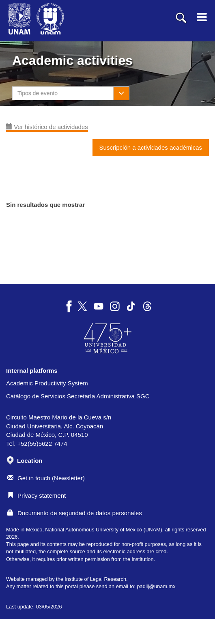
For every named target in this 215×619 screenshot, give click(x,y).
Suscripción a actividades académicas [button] (150, 147)
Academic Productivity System (47, 383)
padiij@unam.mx (156, 586)
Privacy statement (36, 495)
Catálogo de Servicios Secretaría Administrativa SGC (78, 396)
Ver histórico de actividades (47, 126)
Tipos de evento (37, 93)
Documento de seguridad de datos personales (74, 512)
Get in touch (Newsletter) (46, 478)
